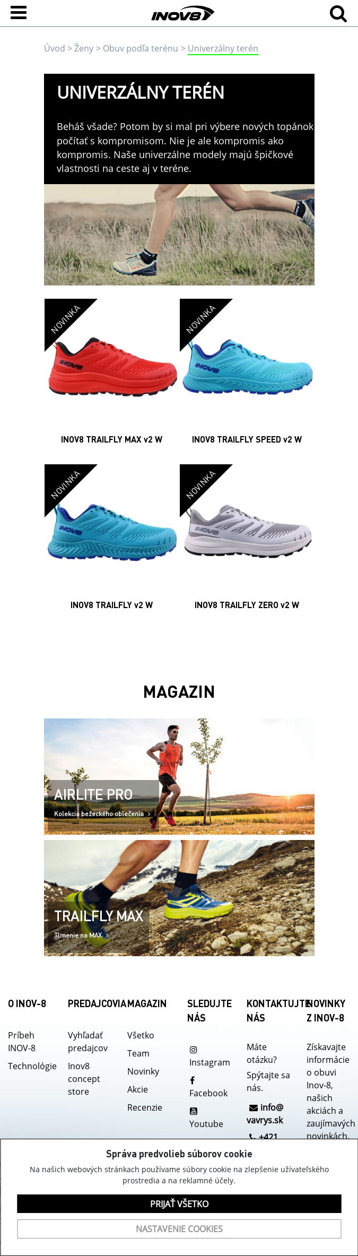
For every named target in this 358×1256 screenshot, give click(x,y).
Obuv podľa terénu (140, 48)
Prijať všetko (179, 1204)
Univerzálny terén (223, 48)
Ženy (83, 48)
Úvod (54, 48)
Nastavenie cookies (179, 1229)
